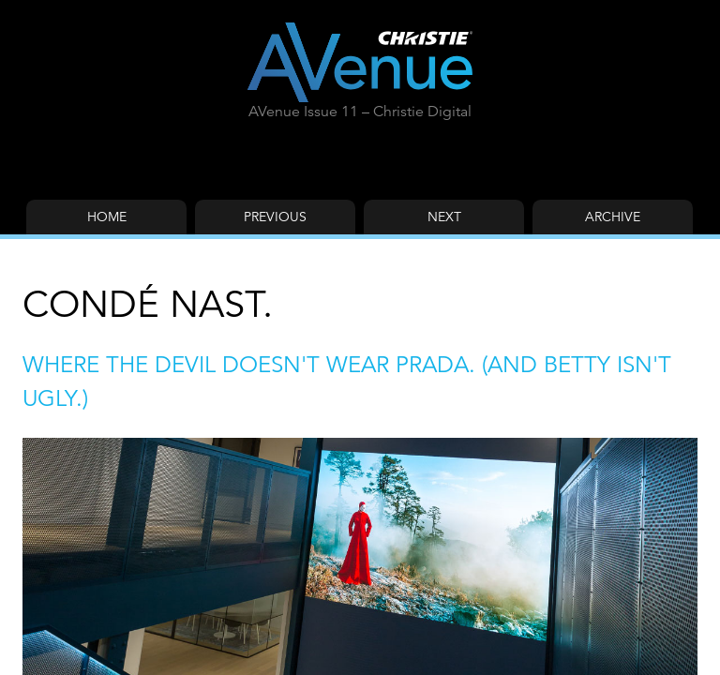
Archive (612, 216)
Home (107, 216)
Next (444, 216)
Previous (275, 216)
